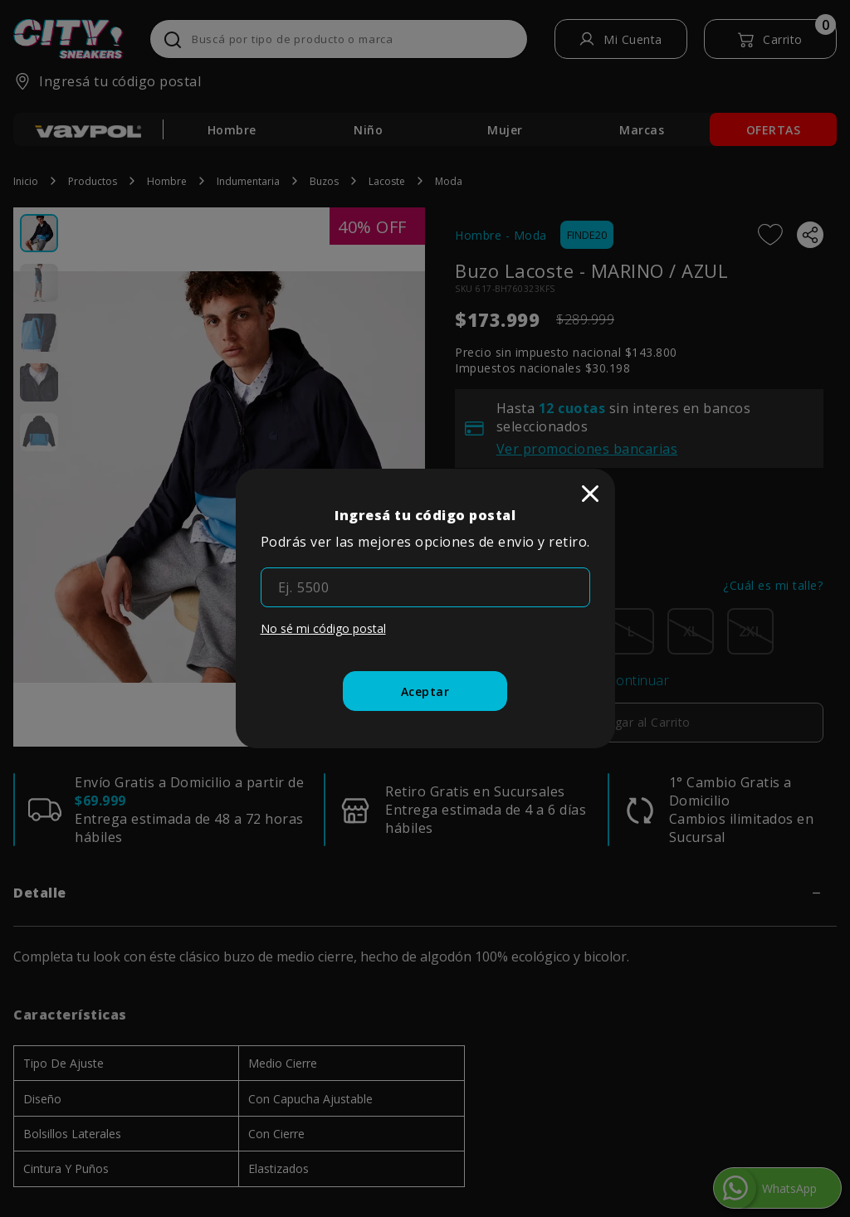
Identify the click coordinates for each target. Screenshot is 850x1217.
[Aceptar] (425, 691)
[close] (590, 493)
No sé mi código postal (323, 628)
